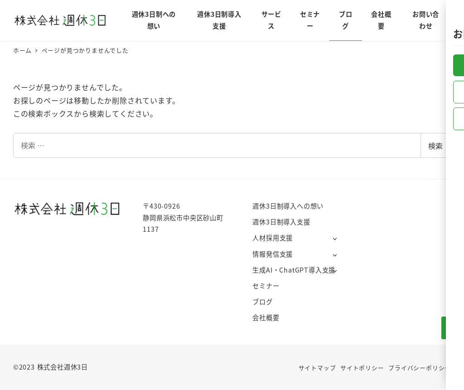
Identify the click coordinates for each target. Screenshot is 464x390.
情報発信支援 (272, 253)
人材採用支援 (272, 237)
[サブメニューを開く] (334, 238)
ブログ (262, 301)
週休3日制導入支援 (281, 221)
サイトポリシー (362, 367)
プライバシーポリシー (419, 367)
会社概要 (265, 317)
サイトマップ (317, 367)
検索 (435, 145)
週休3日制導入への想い (288, 205)
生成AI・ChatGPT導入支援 (293, 269)
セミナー (265, 285)
